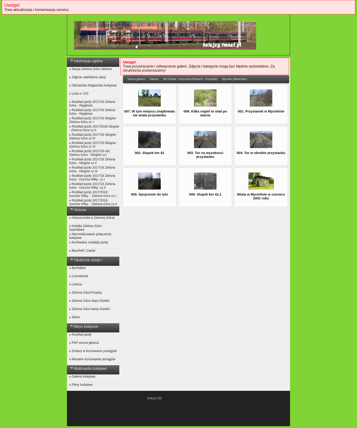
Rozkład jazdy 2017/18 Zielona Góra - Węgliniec (92, 103)
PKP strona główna (84, 342)
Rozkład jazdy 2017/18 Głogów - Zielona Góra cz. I (93, 120)
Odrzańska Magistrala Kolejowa (93, 85)
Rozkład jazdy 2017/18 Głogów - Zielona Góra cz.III (93, 136)
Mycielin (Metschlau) (234, 79)
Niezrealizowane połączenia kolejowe (90, 236)
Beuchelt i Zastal (82, 250)
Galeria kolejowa (82, 376)
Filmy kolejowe (81, 384)
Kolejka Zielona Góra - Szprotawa (86, 227)
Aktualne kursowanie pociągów (92, 359)
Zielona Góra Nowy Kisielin (89, 309)
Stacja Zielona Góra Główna (90, 69)
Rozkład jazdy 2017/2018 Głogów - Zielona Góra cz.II (94, 128)
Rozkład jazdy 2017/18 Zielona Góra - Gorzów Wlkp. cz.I (92, 177)
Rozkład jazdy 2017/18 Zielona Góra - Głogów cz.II (92, 161)
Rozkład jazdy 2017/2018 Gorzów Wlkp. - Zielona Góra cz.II (93, 202)
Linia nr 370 (78, 93)
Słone (74, 317)
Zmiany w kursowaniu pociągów (93, 351)
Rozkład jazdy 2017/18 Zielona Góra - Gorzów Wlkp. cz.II (92, 185)
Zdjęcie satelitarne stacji (87, 77)
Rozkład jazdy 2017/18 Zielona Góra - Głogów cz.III (92, 169)
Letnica (75, 284)
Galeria (154, 79)
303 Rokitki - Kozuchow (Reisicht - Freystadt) (190, 79)
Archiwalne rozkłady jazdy (88, 242)
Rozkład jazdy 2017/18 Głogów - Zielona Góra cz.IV (93, 144)
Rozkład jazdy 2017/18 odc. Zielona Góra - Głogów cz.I (90, 153)
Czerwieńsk (78, 276)
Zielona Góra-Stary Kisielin (89, 301)
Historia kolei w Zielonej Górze (92, 217)
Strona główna (136, 79)
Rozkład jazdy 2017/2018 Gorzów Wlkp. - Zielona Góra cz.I (92, 194)
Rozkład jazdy (80, 334)
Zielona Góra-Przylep (85, 292)
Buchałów (77, 268)
